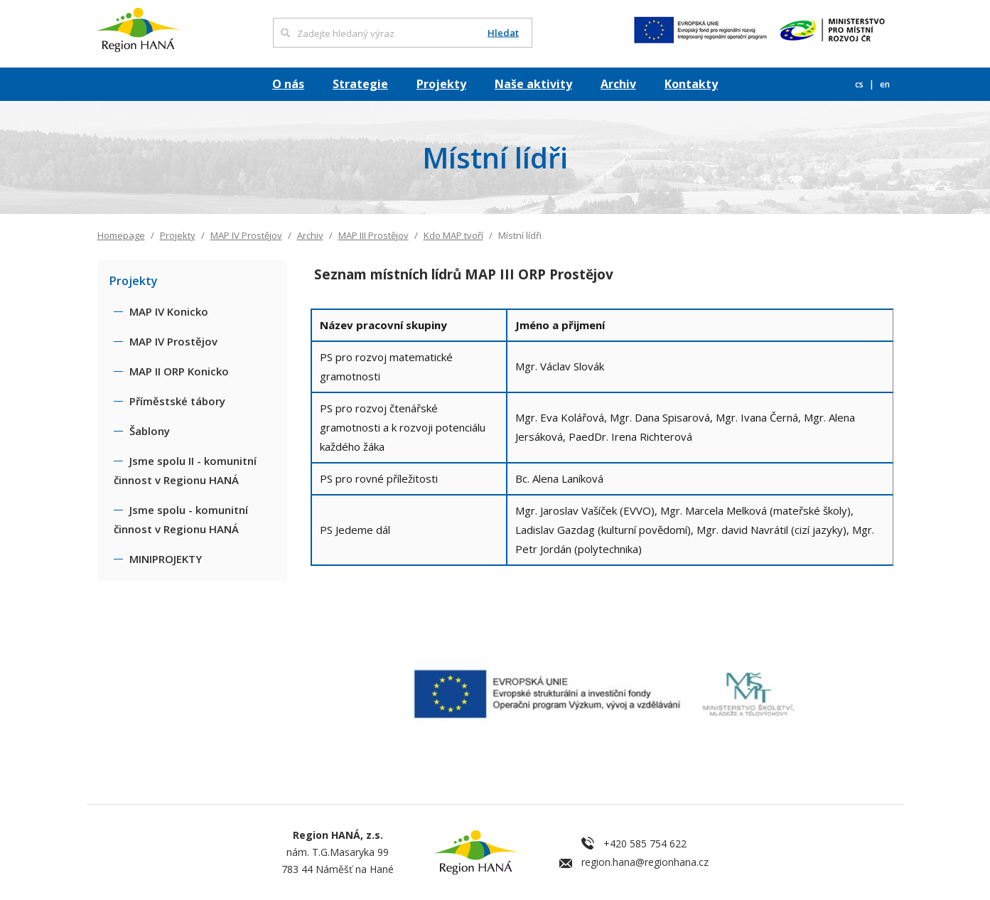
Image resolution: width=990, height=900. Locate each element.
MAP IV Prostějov (246, 235)
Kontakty (691, 84)
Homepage (121, 235)
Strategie (360, 84)
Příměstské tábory (177, 401)
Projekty (441, 84)
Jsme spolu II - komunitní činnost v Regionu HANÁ (185, 470)
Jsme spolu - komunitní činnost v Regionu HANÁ (181, 519)
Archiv (618, 84)
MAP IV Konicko (168, 311)
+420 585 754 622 (645, 843)
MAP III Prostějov (373, 235)
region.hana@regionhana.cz (645, 862)
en (885, 84)
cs (860, 84)
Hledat (503, 33)
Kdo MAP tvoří (453, 235)
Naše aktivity (533, 84)
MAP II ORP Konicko (179, 371)
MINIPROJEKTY (165, 559)
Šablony (149, 431)
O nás (288, 84)
